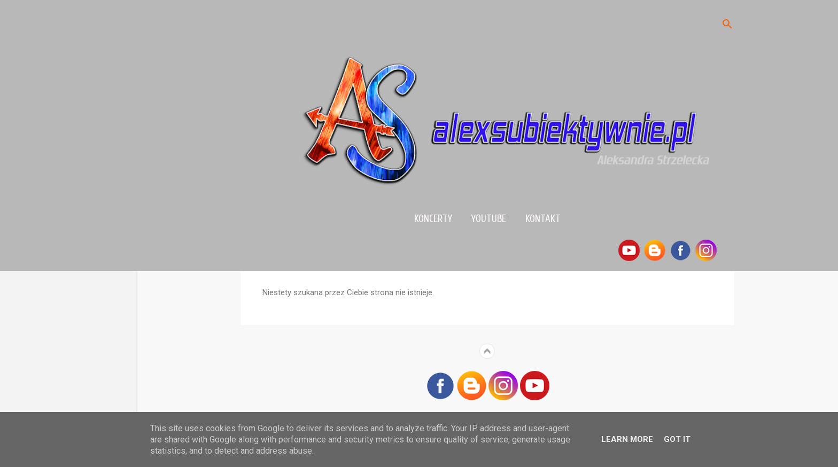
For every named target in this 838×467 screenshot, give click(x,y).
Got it (677, 439)
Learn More (627, 439)
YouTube (488, 219)
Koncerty (433, 219)
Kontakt (543, 219)
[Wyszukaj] (727, 25)
